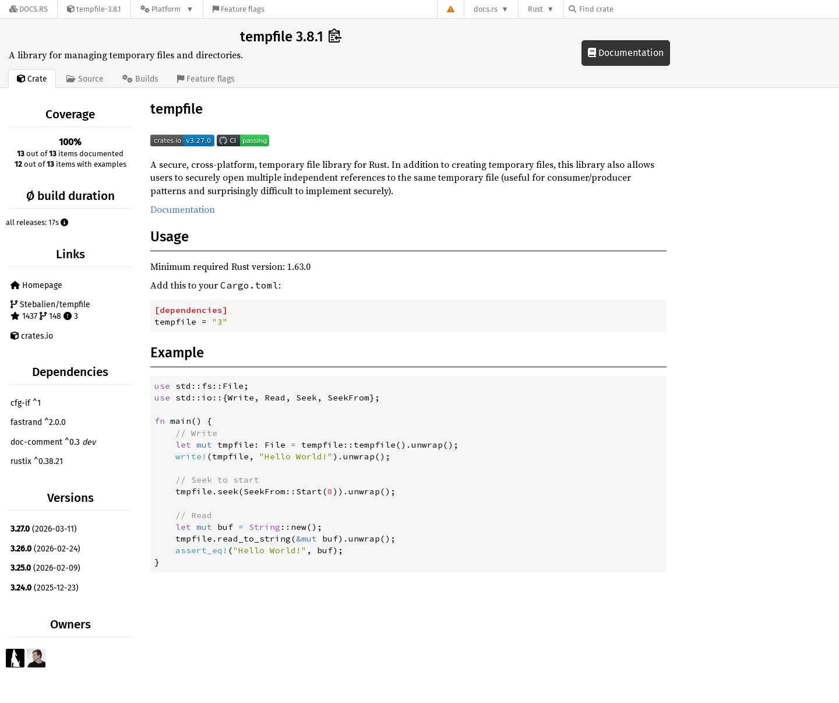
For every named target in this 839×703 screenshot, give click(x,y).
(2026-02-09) (45, 568)
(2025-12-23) (44, 588)
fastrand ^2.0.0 (38, 422)
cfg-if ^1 (25, 403)
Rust (535, 9)
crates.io (31, 336)
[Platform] (167, 9)
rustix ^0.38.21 (36, 461)
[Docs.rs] (28, 9)
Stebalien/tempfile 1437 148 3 (50, 310)
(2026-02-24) (45, 549)
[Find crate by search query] (627, 9)
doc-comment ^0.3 (53, 442)
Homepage (36, 285)
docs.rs (486, 9)
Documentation (626, 52)
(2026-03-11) (43, 529)
